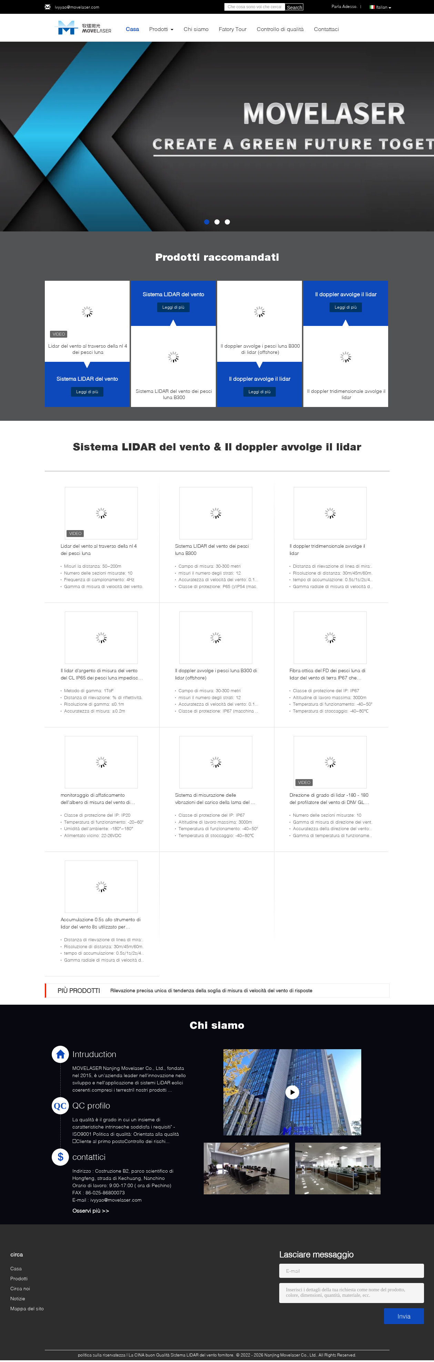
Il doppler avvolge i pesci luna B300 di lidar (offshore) (260, 349)
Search (294, 7)
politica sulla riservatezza (101, 1355)
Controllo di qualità (280, 29)
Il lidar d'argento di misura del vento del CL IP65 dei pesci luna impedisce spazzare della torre (101, 674)
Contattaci (326, 29)
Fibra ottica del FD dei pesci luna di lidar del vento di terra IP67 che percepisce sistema (328, 674)
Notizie (18, 1298)
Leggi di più (87, 391)
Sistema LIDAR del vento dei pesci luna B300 (174, 394)
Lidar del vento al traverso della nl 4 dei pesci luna (87, 349)
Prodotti (158, 29)
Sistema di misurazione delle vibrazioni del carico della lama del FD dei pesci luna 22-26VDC (216, 799)
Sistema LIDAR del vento (87, 378)
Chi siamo (196, 29)
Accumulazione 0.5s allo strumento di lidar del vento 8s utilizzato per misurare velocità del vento (101, 923)
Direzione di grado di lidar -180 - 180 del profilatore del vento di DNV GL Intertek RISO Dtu (329, 799)
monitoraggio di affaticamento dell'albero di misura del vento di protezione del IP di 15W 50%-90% (98, 799)
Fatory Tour (232, 29)
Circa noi (20, 1288)
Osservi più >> (90, 1210)
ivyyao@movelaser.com (77, 7)
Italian (383, 7)
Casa (132, 29)
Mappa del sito (27, 1308)
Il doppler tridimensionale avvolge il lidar (346, 394)
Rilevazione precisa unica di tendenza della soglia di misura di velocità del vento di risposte (211, 990)
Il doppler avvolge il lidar (259, 378)
